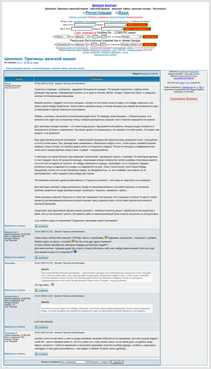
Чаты (114, 50)
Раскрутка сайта (73, 50)
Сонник (85, 52)
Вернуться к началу (15, 226)
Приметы (105, 52)
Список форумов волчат (18, 68)
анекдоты (183, 71)
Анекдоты (95, 52)
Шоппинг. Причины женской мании (40, 58)
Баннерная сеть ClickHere (105, 55)
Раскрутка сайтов (149, 74)
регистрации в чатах (119, 21)
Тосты (125, 52)
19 (25, 63)
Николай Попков (117, 17)
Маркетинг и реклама (101, 50)
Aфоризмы (116, 52)
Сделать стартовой (78, 17)
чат (188, 83)
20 (28, 63)
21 (31, 63)
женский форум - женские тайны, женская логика (59, 68)
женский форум (192, 74)
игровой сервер (134, 50)
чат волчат (78, 21)
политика (194, 71)
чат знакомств (93, 21)
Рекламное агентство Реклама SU (72, 48)
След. (36, 63)
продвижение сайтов (123, 48)
